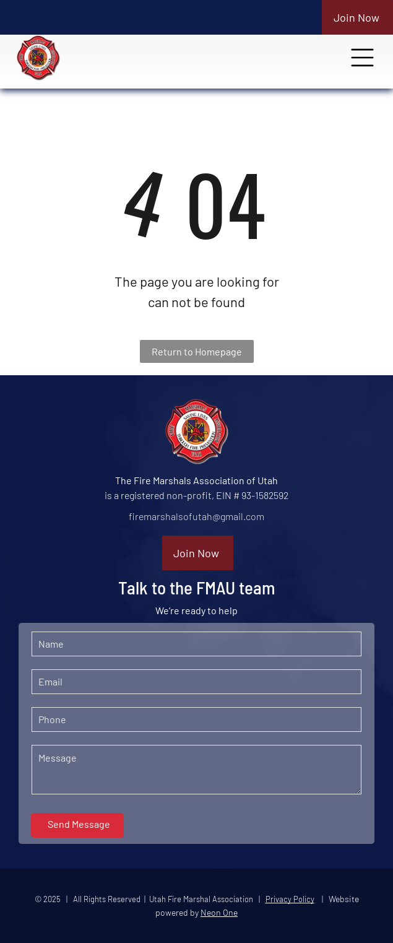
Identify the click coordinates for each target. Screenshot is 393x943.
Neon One (219, 912)
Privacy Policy (290, 899)
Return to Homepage (197, 351)
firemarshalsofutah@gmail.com (196, 516)
